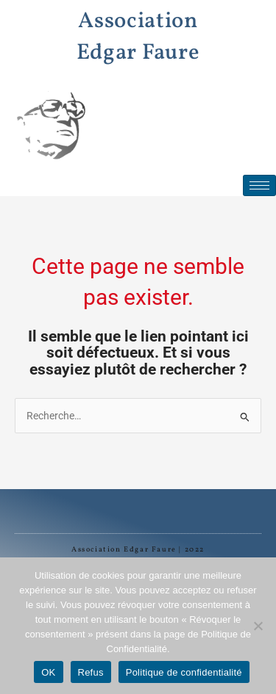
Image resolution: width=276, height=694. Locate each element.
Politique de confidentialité (184, 672)
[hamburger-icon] (259, 185)
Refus (91, 672)
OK (48, 672)
